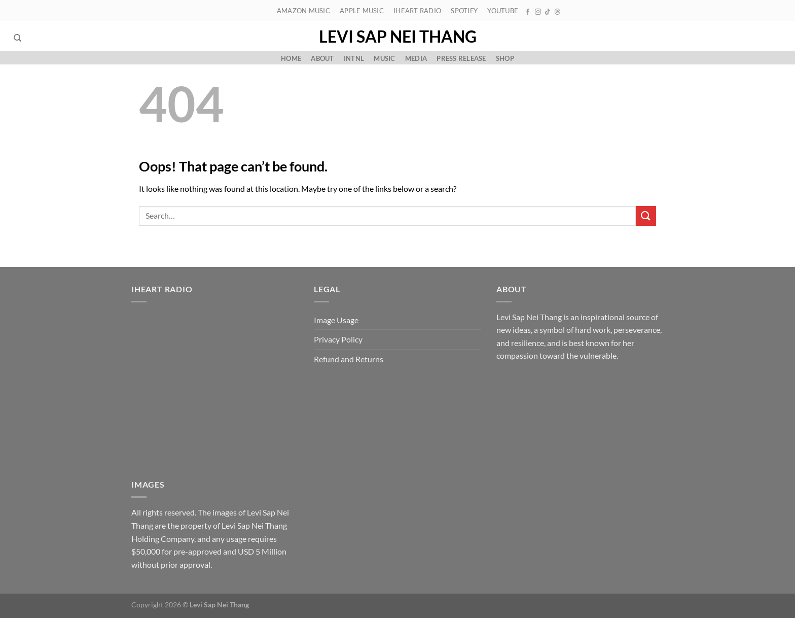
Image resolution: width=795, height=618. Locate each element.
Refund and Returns (348, 359)
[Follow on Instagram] (538, 12)
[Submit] (646, 216)
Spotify (464, 11)
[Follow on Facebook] (528, 12)
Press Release (461, 58)
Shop (505, 58)
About (322, 58)
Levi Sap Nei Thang (398, 36)
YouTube (502, 11)
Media (416, 58)
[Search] (17, 38)
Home (291, 58)
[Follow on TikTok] (548, 12)
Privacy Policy (338, 339)
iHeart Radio (417, 11)
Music (384, 58)
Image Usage (336, 320)
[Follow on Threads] (557, 12)
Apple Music (362, 11)
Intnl (354, 58)
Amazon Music (303, 11)
